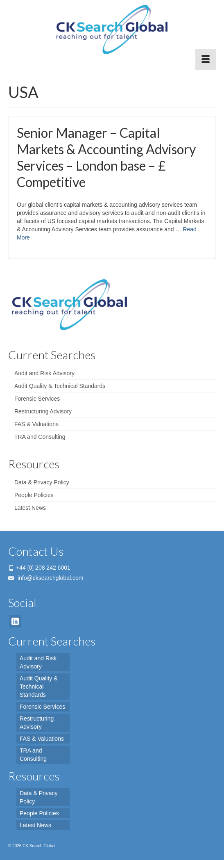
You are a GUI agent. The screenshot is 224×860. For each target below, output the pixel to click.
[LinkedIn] (15, 621)
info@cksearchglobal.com (45, 578)
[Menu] (205, 59)
